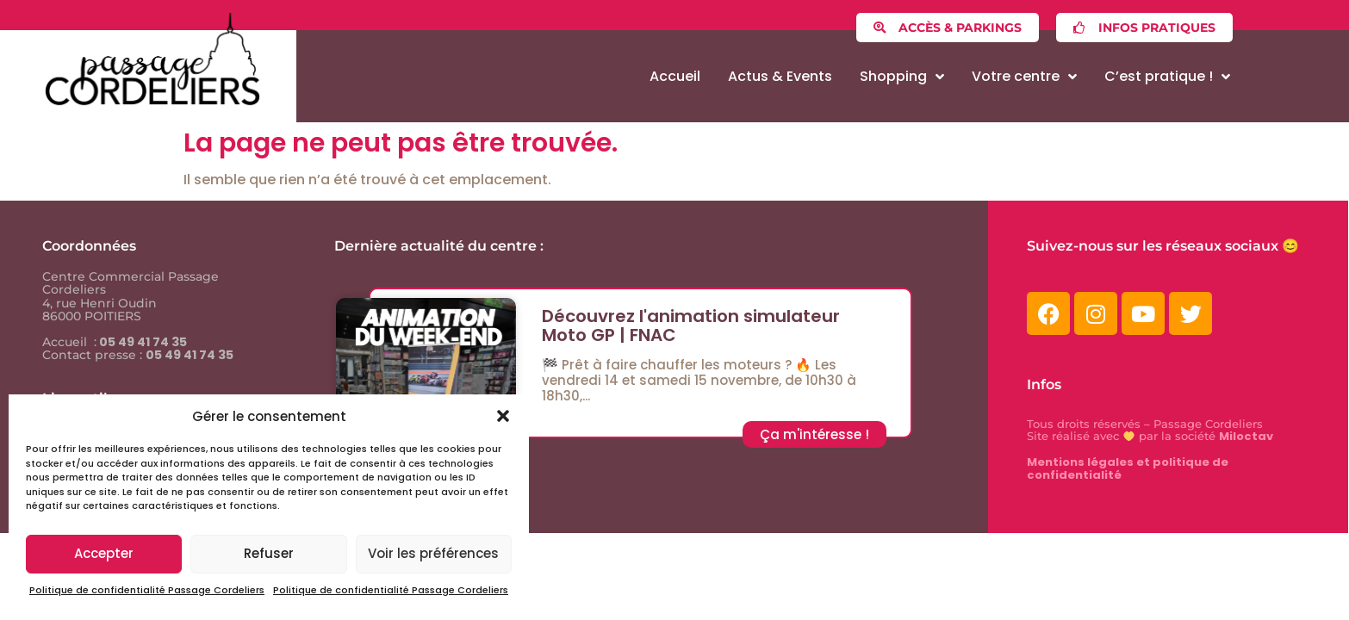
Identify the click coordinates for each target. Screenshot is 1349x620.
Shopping (902, 76)
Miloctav (1246, 436)
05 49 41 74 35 (141, 341)
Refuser (269, 553)
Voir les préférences (433, 553)
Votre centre (1024, 76)
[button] (503, 416)
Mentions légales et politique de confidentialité (1127, 468)
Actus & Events (780, 76)
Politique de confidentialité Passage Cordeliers (146, 590)
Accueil (675, 76)
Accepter (104, 553)
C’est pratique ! (1167, 76)
